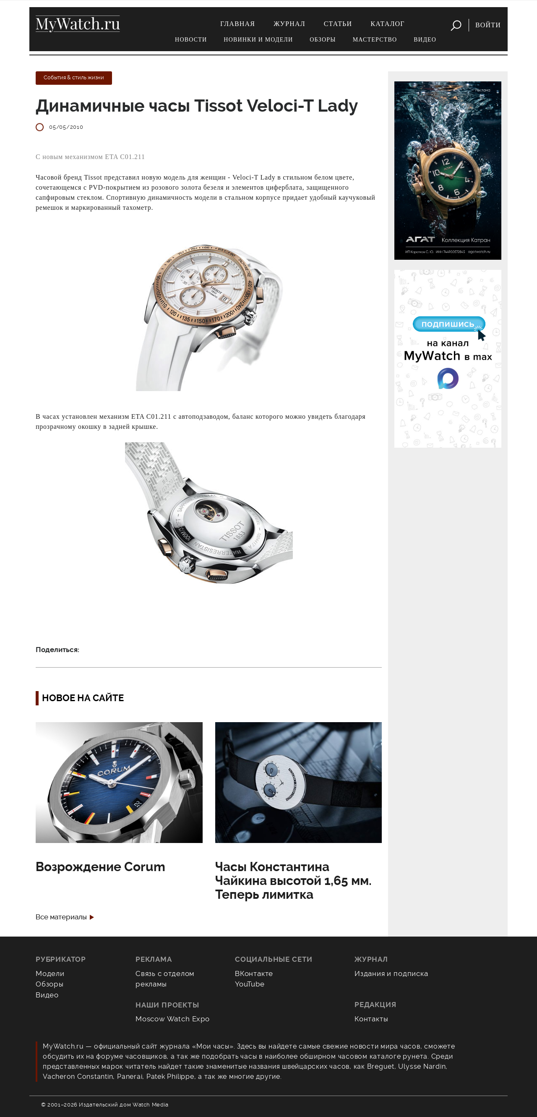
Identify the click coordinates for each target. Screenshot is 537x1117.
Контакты (371, 1019)
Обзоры (323, 40)
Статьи (338, 23)
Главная (237, 23)
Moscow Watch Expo (173, 1019)
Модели (50, 973)
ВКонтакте (254, 973)
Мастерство (375, 40)
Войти (488, 25)
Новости (191, 40)
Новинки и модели (258, 40)
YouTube (250, 984)
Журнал (289, 23)
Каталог (387, 23)
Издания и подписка (391, 973)
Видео (425, 40)
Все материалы (61, 917)
